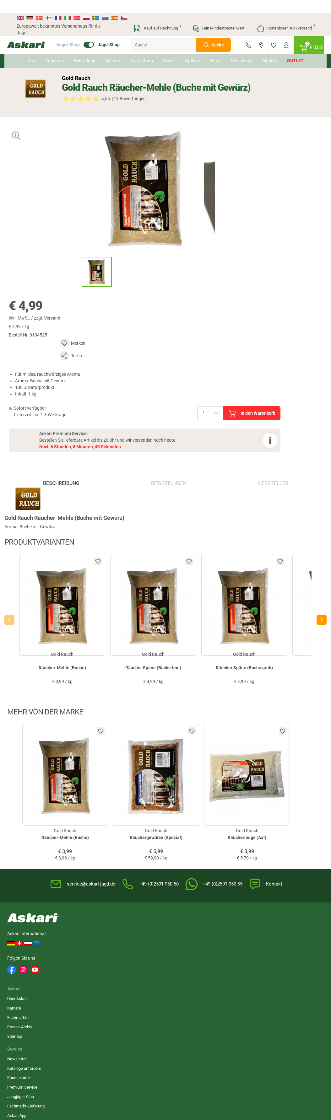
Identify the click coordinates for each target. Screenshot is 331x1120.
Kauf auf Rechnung (157, 15)
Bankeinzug (281, 802)
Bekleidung (84, 47)
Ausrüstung (141, 47)
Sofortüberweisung (288, 793)
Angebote (54, 47)
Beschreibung (67, 328)
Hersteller (267, 328)
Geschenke (241, 47)
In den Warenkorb (279, 220)
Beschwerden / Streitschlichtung (235, 854)
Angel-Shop (77, 32)
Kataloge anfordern (135, 802)
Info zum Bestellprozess (190, 812)
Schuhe (113, 47)
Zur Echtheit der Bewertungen (183, 853)
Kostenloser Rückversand (285, 15)
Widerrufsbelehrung (237, 802)
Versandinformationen (95, 1087)
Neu (31, 47)
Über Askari (87, 793)
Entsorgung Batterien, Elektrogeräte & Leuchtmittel (239, 827)
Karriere (83, 802)
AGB (224, 793)
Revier (169, 47)
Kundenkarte (129, 812)
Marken (269, 47)
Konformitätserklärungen (191, 840)
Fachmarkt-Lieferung (137, 840)
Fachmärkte (87, 812)
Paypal (277, 831)
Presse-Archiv (89, 821)
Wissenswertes (183, 802)
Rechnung (280, 840)
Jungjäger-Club (131, 831)
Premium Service (133, 821)
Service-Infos (181, 821)
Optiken (192, 47)
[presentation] (22, 477)
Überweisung (282, 812)
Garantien (178, 831)
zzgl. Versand (214, 147)
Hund (215, 47)
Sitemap (84, 831)
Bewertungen (168, 328)
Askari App (128, 850)
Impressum (230, 842)
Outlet (295, 47)
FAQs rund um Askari (187, 793)
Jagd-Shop (118, 32)
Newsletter (128, 793)
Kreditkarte (280, 821)
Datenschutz (231, 812)
